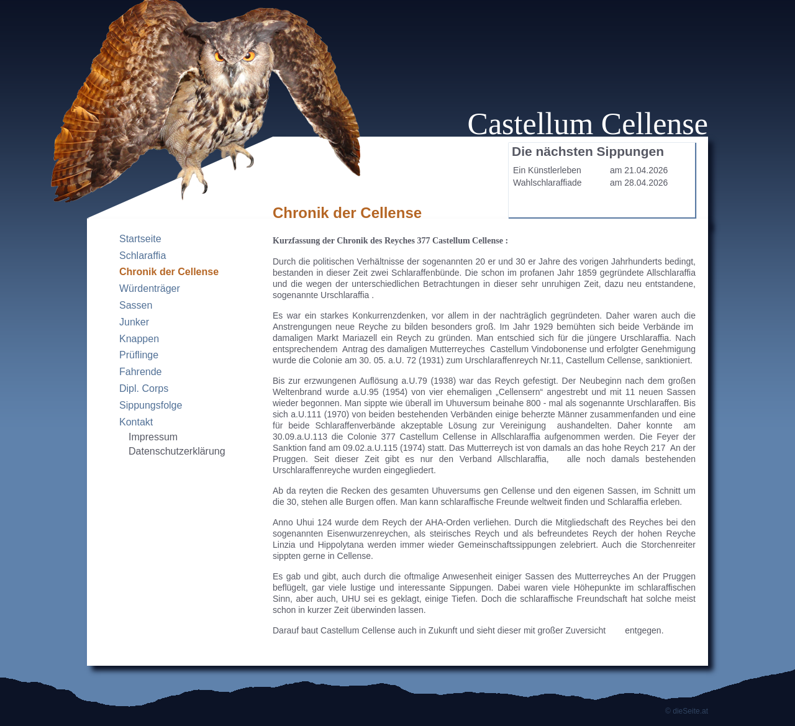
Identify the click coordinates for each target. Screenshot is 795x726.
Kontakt (136, 422)
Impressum (153, 437)
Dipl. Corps (143, 388)
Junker (134, 322)
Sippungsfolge (150, 405)
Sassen (135, 305)
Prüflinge (138, 355)
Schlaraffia (142, 255)
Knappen (139, 339)
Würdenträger (149, 288)
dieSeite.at (690, 711)
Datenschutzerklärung (177, 451)
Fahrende (140, 371)
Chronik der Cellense (169, 271)
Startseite (140, 239)
